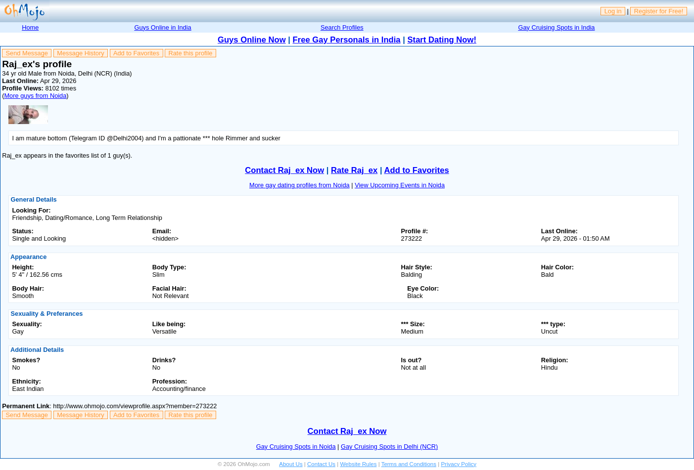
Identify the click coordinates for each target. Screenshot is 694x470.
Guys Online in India (162, 27)
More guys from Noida (35, 95)
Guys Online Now (252, 39)
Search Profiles (342, 27)
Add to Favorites (136, 53)
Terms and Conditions (408, 464)
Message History (80, 53)
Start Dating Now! (442, 39)
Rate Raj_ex (354, 170)
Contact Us (321, 464)
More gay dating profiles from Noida (299, 185)
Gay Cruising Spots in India (556, 27)
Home (30, 27)
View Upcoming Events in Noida (400, 185)
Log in (613, 11)
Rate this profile (190, 53)
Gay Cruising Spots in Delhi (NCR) (389, 446)
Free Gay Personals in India (347, 39)
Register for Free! (659, 11)
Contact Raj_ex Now (284, 170)
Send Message (27, 53)
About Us (290, 464)
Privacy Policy (458, 464)
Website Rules (358, 464)
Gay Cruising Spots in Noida (296, 446)
